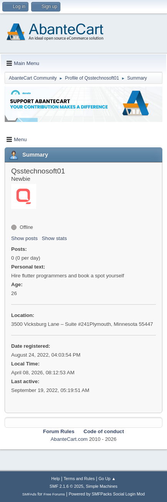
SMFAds (29, 494)
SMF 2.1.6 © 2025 (67, 486)
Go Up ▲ (107, 478)
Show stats (54, 238)
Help (55, 478)
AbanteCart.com (68, 439)
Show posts (24, 238)
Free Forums (54, 494)
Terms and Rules (79, 478)
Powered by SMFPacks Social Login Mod (106, 494)
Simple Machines (101, 486)
